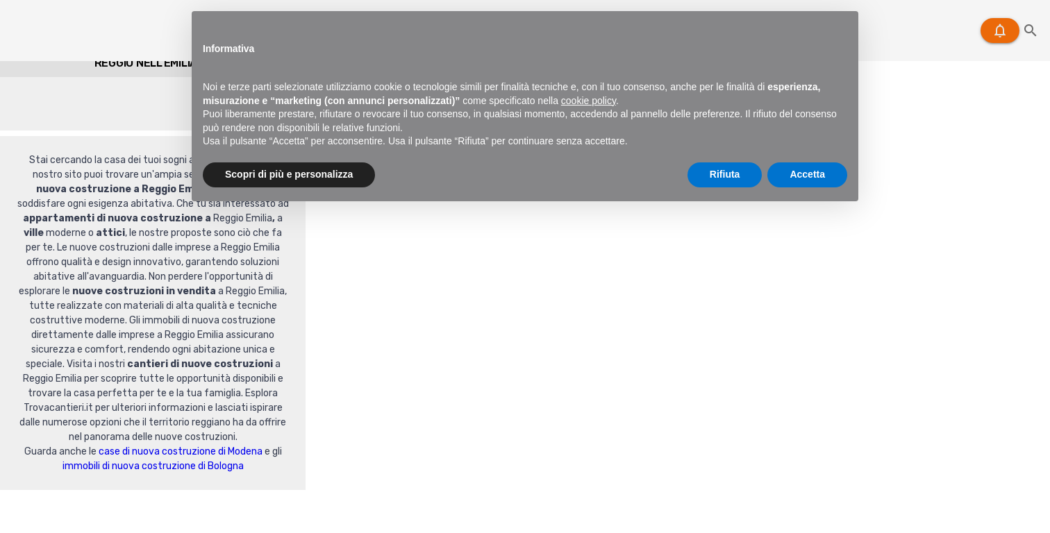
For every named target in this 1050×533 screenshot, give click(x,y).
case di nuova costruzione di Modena (180, 451)
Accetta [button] (807, 174)
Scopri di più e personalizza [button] (289, 174)
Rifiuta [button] (725, 174)
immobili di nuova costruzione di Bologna (153, 466)
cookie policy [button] (588, 100)
